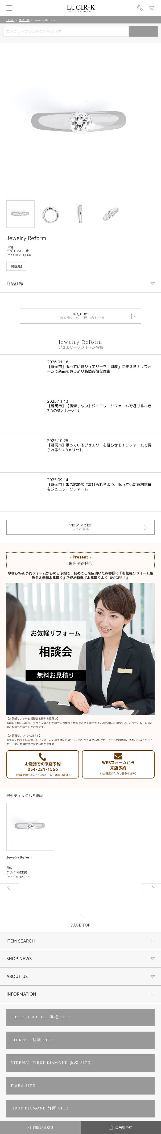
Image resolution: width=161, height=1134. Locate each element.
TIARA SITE (22, 1086)
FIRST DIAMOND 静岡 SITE (39, 1108)
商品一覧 (24, 20)
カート (152, 8)
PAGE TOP (80, 925)
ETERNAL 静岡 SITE (31, 1040)
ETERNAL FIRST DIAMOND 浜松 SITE (50, 1063)
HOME (10, 20)
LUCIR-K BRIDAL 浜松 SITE (40, 1017)
